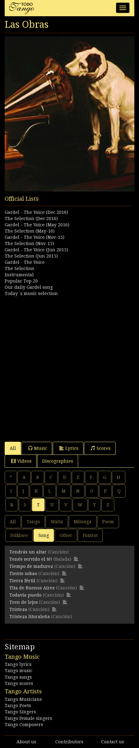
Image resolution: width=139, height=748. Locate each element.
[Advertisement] (69, 366)
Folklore (19, 535)
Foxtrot (90, 535)
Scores (101, 448)
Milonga (83, 521)
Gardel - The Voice (25, 262)
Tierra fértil (22, 580)
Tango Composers (24, 724)
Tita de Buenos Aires (32, 587)
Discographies (57, 461)
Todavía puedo (25, 595)
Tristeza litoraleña (29, 616)
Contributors (69, 741)
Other (66, 535)
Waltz (57, 521)
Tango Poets (18, 705)
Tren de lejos (23, 602)
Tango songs (18, 677)
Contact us (112, 741)
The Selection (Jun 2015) (31, 255)
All (13, 448)
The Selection (19, 268)
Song (43, 535)
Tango (33, 521)
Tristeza (18, 609)
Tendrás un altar (28, 551)
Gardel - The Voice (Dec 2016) (36, 212)
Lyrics (68, 448)
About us (26, 741)
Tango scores (19, 683)
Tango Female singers (28, 718)
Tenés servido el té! (30, 559)
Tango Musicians (23, 699)
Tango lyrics (18, 664)
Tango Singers (20, 711)
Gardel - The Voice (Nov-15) (34, 237)
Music (37, 448)
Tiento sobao (23, 573)
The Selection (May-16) (30, 231)
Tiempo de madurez (31, 566)
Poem (108, 521)
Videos (21, 461)
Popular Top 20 (21, 280)
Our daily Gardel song (29, 287)
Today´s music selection (31, 293)
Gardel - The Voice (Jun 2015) (36, 249)
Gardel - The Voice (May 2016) (37, 224)
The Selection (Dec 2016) (31, 218)
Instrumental (19, 274)
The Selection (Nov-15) (29, 243)
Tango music (18, 670)
